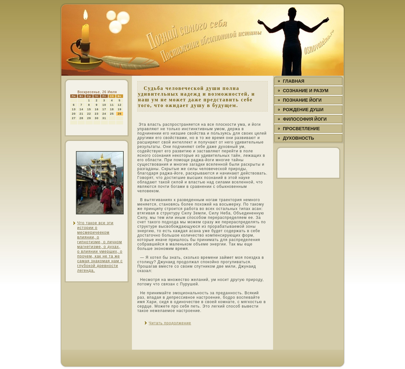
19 (120, 109)
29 (89, 118)
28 (81, 118)
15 (89, 109)
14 (81, 109)
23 (97, 113)
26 (120, 113)
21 (81, 113)
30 (97, 118)
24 (104, 113)
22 (89, 113)
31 (104, 118)
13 (74, 109)
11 (112, 104)
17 (104, 109)
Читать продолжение (170, 323)
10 (104, 104)
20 (74, 113)
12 (120, 104)
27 (74, 118)
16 (97, 109)
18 (112, 109)
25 (112, 113)
